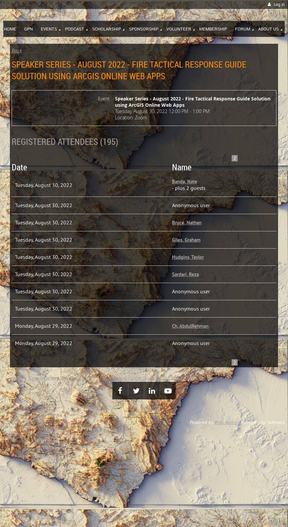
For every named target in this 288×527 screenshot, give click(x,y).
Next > (268, 158)
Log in (279, 4)
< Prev (221, 158)
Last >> (274, 158)
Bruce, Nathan (187, 222)
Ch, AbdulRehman (190, 326)
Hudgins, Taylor (188, 257)
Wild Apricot (227, 422)
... (262, 158)
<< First (215, 158)
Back (17, 50)
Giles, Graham (186, 240)
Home (15, 378)
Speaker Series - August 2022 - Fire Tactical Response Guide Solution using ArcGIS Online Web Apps (123, 378)
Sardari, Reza (185, 274)
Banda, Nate (184, 181)
